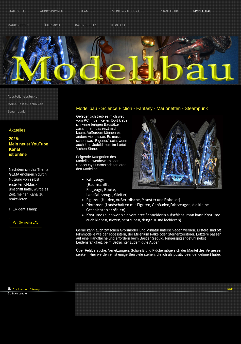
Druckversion (18, 289)
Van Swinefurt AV (25, 222)
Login (230, 288)
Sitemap (35, 289)
